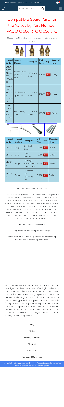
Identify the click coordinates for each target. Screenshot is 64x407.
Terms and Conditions (32, 357)
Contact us (32, 350)
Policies (32, 331)
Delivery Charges (32, 337)
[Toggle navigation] (60, 8)
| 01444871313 (34, 3)
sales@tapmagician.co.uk (16, 3)
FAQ (32, 324)
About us (32, 344)
